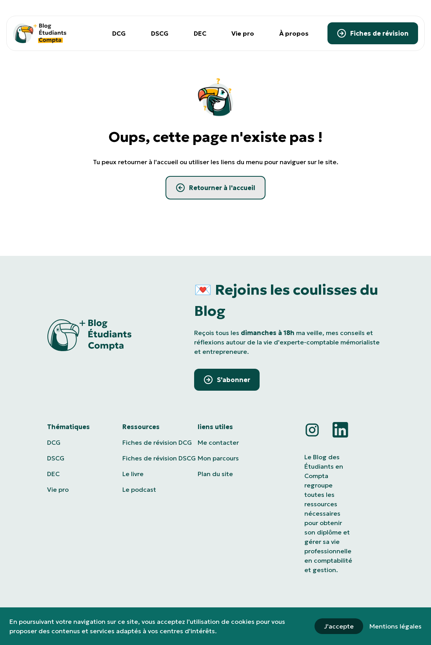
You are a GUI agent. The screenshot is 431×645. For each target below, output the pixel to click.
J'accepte (339, 626)
